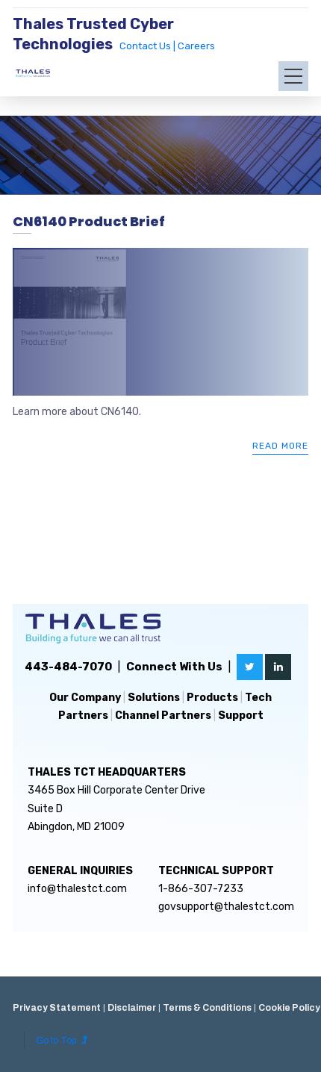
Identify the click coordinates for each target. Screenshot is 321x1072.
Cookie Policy (289, 1008)
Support (241, 715)
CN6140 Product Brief (89, 221)
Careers (196, 46)
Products (212, 697)
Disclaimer (131, 1008)
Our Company (85, 697)
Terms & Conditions (207, 1008)
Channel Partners (163, 715)
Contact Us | (148, 46)
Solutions (154, 697)
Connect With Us (174, 666)
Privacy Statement (57, 1008)
